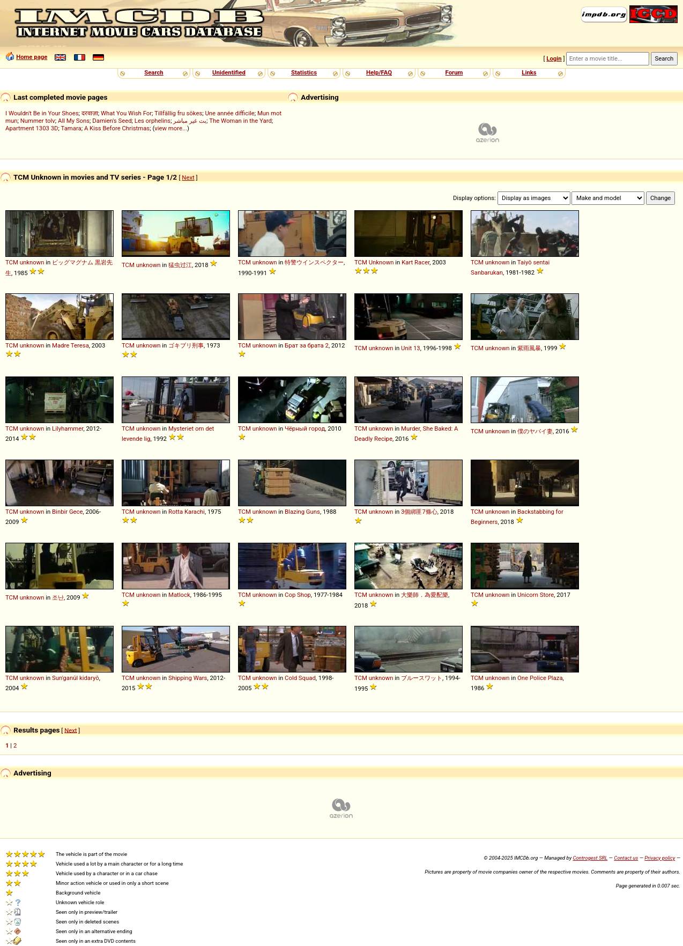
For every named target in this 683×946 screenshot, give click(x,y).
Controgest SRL (590, 858)
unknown (32, 262)
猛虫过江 (180, 265)
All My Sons (74, 120)
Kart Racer (415, 262)
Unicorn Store (535, 594)
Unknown (381, 262)
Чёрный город (305, 428)
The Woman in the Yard (240, 120)
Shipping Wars (187, 678)
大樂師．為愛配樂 (424, 594)
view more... (170, 128)
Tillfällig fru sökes (178, 113)
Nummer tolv (37, 120)
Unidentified (229, 72)
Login (553, 58)
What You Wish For (126, 113)
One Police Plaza (540, 678)
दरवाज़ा (89, 113)
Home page (31, 57)
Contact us (626, 858)
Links (529, 72)
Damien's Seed (111, 120)
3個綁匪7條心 (419, 511)
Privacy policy (659, 858)
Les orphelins (152, 120)
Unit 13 (410, 348)
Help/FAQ (379, 72)
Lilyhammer (67, 428)
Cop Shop (298, 594)
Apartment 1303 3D (31, 128)
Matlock (179, 594)
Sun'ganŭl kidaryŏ (75, 678)
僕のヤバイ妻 (535, 431)
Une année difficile (229, 113)
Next (188, 177)
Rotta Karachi (186, 511)
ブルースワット (421, 678)
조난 (58, 597)
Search (153, 72)
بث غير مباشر (189, 120)
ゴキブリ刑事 (186, 345)
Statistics (304, 72)
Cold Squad (300, 678)
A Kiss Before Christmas (117, 128)
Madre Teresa (70, 345)
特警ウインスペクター (314, 262)
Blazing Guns (302, 511)
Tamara (71, 128)
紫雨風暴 (529, 348)
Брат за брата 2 (307, 345)
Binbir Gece (67, 511)
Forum (454, 72)
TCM (11, 262)
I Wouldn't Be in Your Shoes (42, 113)
